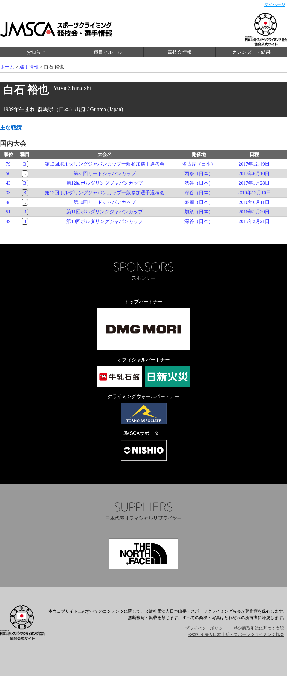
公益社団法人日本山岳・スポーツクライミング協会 (236, 634)
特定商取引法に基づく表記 (259, 628)
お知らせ (35, 52)
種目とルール (108, 52)
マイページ (274, 4)
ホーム (7, 66)
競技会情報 (180, 52)
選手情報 (29, 66)
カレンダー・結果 (251, 52)
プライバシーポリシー (206, 628)
